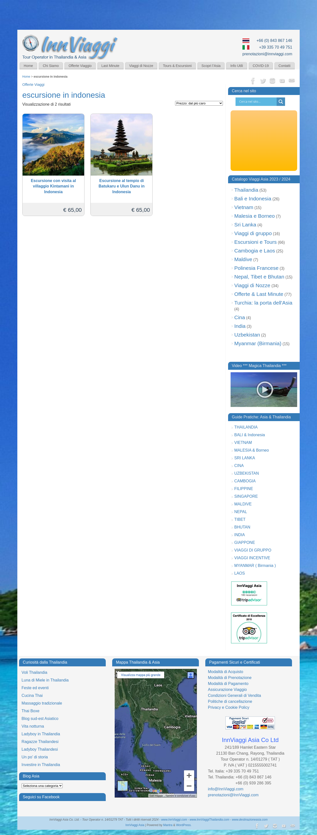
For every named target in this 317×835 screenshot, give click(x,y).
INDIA (239, 535)
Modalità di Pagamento (228, 683)
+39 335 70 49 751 (275, 47)
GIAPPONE (244, 542)
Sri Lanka (245, 224)
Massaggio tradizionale (42, 703)
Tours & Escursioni (177, 66)
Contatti (285, 66)
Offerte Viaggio (80, 66)
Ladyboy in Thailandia (41, 734)
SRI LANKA (244, 458)
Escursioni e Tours (255, 242)
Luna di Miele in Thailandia (45, 680)
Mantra (167, 825)
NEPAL (240, 512)
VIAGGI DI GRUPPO (252, 550)
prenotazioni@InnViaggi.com (233, 795)
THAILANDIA (246, 427)
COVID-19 (261, 66)
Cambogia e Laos (254, 250)
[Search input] (257, 101)
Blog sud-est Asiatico (40, 718)
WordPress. (183, 825)
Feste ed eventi (35, 688)
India (240, 326)
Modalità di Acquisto (225, 672)
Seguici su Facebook (41, 797)
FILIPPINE (243, 489)
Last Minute (110, 66)
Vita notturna (33, 726)
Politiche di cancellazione (230, 701)
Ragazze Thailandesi (40, 742)
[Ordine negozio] (199, 103)
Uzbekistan (247, 335)
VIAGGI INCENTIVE (252, 558)
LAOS (239, 573)
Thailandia (246, 190)
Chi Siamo (51, 66)
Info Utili (236, 66)
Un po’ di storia (35, 757)
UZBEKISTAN (246, 473)
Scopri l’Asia (211, 66)
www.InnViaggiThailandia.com (209, 819)
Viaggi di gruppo (253, 233)
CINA (239, 466)
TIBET (239, 519)
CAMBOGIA (245, 481)
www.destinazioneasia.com (249, 819)
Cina (239, 317)
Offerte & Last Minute (258, 294)
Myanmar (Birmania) (257, 343)
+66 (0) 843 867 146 (274, 40)
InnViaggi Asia (135, 825)
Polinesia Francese (256, 268)
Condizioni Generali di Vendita (234, 695)
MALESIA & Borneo (251, 450)
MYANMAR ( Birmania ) (255, 565)
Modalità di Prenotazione (229, 678)
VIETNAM (243, 442)
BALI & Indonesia (249, 435)
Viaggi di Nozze (141, 66)
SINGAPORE (246, 496)
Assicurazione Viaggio (227, 689)
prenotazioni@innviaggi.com (267, 54)
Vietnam (243, 207)
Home (28, 66)
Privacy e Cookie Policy (228, 707)
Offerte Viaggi (33, 85)
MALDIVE (243, 504)
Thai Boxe (30, 711)
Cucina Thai (32, 695)
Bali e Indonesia (252, 198)
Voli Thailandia (34, 672)
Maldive (243, 259)
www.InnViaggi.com (174, 819)
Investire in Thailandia (41, 765)
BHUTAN (242, 527)
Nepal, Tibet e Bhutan (259, 276)
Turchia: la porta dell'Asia (263, 303)
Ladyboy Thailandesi (40, 749)
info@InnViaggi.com (225, 789)
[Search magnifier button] (281, 101)
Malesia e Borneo (254, 216)
